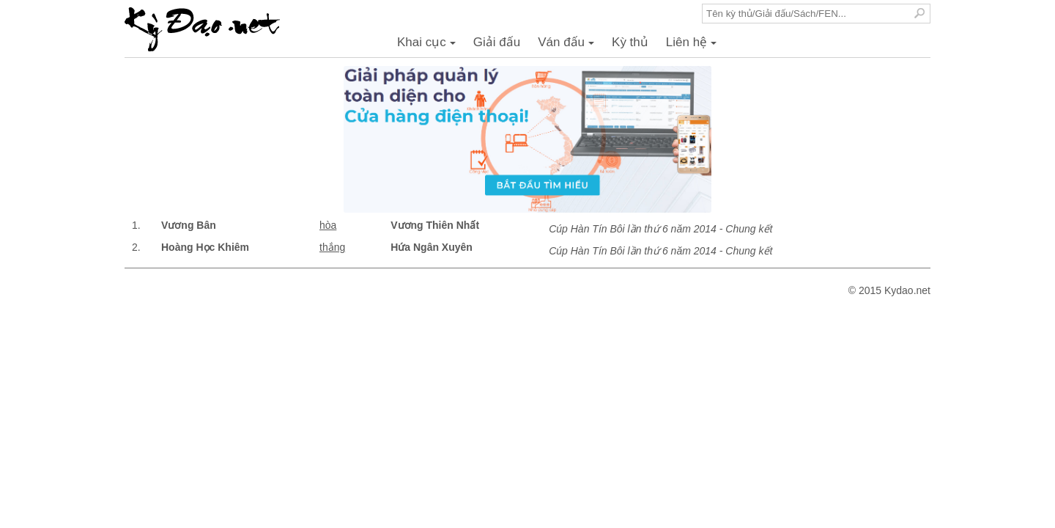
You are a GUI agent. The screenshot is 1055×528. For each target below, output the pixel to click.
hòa (327, 225)
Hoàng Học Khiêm (205, 247)
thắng (332, 247)
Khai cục (428, 46)
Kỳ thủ (630, 42)
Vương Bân (188, 225)
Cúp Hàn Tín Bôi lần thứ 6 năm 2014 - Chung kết (660, 229)
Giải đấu (496, 42)
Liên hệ (693, 46)
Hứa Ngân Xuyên (431, 247)
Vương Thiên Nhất (434, 225)
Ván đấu (568, 46)
